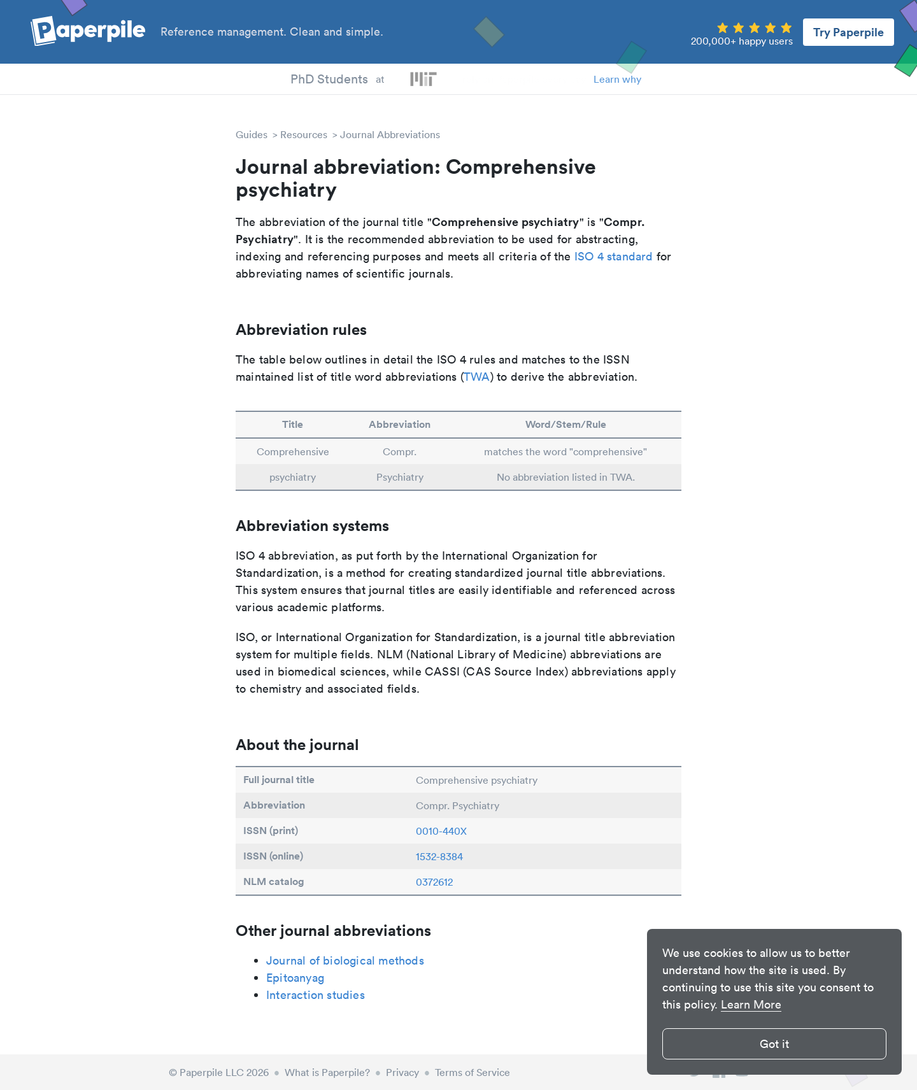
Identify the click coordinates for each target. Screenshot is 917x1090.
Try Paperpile (848, 31)
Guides (251, 134)
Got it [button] (774, 1044)
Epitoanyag (295, 977)
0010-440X (441, 831)
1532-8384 (439, 856)
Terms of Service (472, 1072)
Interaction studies (315, 994)
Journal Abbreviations (390, 134)
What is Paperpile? (327, 1072)
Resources (303, 134)
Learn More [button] (751, 1004)
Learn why (617, 79)
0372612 (434, 881)
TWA (477, 376)
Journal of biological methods (345, 960)
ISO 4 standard (613, 256)
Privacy (402, 1072)
